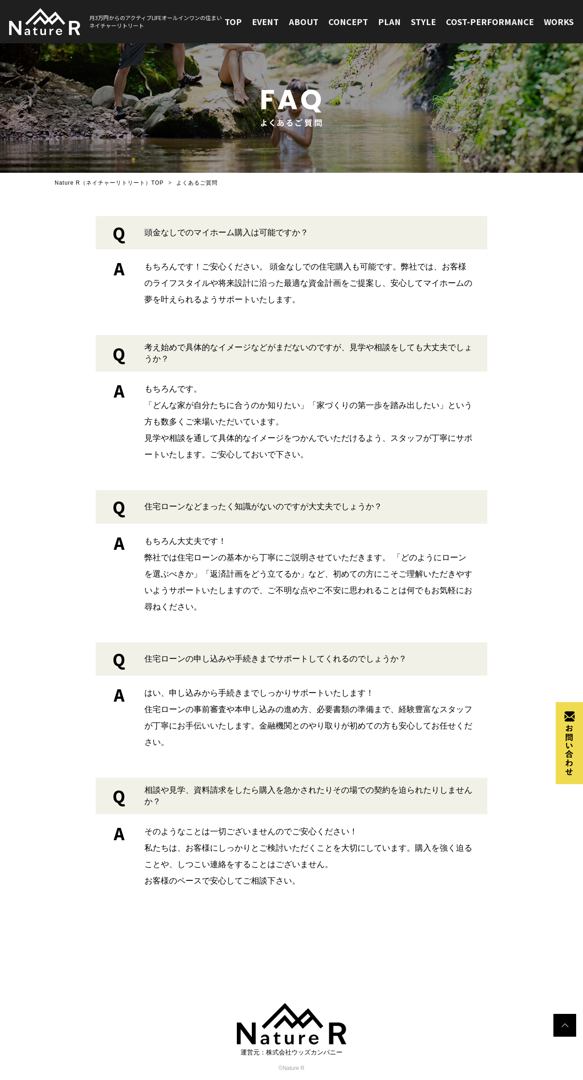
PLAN (386, 22)
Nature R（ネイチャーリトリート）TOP (109, 183)
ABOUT (299, 22)
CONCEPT (344, 22)
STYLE (421, 22)
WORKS (558, 22)
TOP (227, 22)
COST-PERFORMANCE (488, 22)
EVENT (260, 22)
